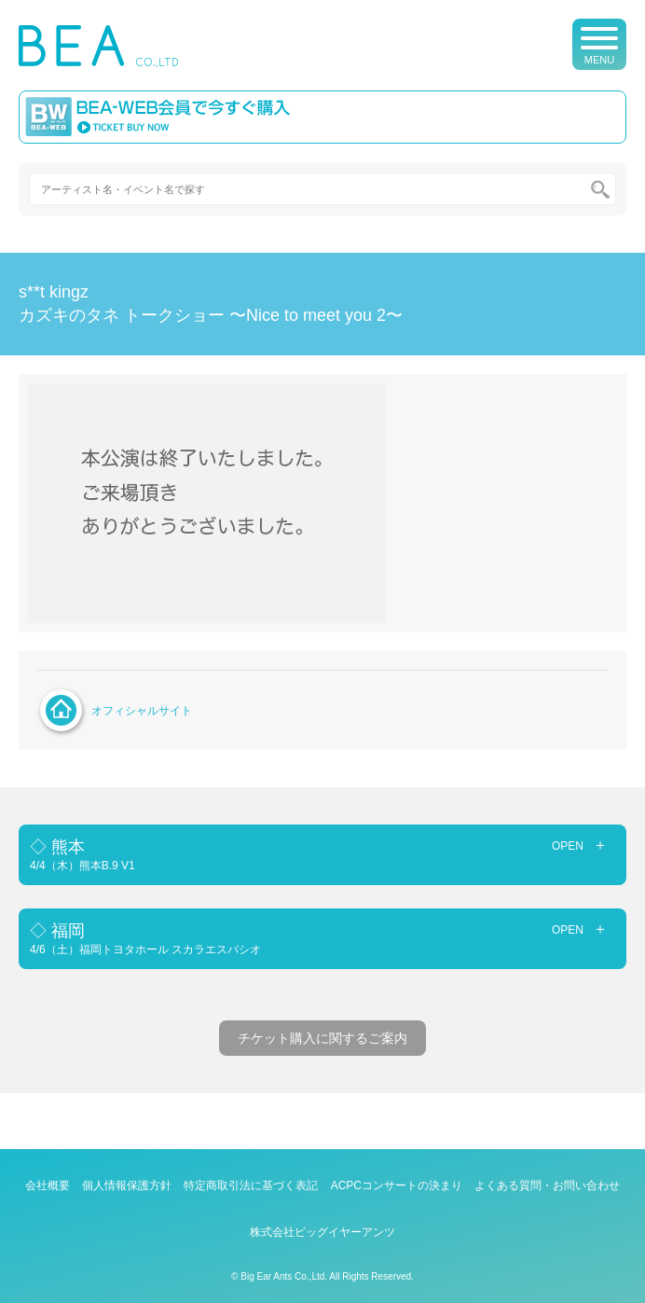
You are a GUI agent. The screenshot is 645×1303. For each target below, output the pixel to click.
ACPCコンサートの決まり (396, 1185)
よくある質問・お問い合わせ (547, 1185)
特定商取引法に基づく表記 (251, 1185)
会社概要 (47, 1185)
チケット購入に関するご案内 (322, 1038)
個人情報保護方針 (127, 1185)
